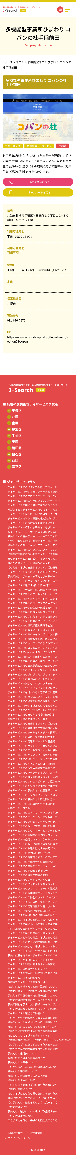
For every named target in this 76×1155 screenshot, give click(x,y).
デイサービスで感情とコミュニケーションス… (34, 839)
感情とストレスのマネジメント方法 (28, 719)
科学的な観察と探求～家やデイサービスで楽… (34, 540)
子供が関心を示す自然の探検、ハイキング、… (34, 1004)
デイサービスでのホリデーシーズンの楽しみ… (34, 817)
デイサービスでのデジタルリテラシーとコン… (34, 795)
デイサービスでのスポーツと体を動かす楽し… (34, 737)
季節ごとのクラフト (19, 808)
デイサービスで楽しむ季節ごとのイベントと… (34, 933)
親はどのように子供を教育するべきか (29, 1035)
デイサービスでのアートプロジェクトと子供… (34, 750)
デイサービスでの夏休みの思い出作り (29, 853)
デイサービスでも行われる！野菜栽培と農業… (34, 692)
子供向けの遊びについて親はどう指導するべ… (34, 1111)
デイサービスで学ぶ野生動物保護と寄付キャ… (34, 607)
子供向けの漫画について (21, 1080)
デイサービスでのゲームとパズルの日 (29, 879)
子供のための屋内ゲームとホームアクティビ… (34, 536)
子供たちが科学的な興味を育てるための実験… (34, 1017)
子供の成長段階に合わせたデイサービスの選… (34, 554)
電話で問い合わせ (39, 182)
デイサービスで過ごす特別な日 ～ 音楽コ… (32, 585)
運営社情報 (36, 1132)
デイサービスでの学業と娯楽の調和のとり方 (33, 701)
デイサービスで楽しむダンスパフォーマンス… (34, 549)
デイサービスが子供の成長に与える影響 (30, 960)
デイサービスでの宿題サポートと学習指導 (31, 741)
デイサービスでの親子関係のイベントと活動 (33, 777)
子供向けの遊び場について (23, 1071)
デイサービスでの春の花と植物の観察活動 (31, 714)
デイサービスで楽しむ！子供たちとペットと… (34, 946)
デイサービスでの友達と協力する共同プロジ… (34, 848)
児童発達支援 (12, 146)
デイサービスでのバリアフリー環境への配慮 (33, 754)
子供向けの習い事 (18, 1107)
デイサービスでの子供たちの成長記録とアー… (34, 790)
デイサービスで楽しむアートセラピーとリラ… (34, 594)
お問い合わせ (15, 1132)
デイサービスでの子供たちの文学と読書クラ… (34, 616)
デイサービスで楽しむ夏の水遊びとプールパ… (34, 661)
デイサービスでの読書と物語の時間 (28, 875)
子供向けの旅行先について (23, 1053)
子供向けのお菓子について (23, 1062)
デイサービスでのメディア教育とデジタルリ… (34, 487)
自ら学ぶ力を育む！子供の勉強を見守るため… (34, 1120)
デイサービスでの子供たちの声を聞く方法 (31, 799)
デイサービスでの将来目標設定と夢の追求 (31, 768)
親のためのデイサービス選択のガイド (29, 563)
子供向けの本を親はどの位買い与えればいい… (34, 1084)
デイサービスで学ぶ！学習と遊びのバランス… (34, 505)
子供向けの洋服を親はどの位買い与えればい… (34, 1009)
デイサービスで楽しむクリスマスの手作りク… (34, 603)
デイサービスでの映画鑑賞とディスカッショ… (34, 893)
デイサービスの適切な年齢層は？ (26, 1013)
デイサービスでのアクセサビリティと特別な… (34, 781)
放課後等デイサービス (39, 146)
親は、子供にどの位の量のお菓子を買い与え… (34, 1093)
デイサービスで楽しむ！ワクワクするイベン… (34, 683)
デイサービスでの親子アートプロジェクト (31, 630)
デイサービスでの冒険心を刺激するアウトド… (34, 523)
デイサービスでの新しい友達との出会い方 (31, 826)
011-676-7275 (16, 320)
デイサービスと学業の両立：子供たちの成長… (34, 937)
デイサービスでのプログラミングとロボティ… (34, 674)
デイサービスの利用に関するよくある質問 (31, 964)
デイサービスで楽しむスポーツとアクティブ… (34, 902)
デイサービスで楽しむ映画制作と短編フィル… (34, 656)
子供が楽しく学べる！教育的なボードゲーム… (34, 576)
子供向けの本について (20, 1089)
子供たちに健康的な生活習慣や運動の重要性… (34, 1031)
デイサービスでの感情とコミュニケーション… (34, 866)
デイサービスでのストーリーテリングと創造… (34, 812)
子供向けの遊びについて (21, 1116)
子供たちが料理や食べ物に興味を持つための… (34, 995)
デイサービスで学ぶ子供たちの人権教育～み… (34, 705)
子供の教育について (19, 1040)
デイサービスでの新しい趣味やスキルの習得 (33, 844)
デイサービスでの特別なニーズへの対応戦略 (32, 759)
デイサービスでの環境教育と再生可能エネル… (34, 639)
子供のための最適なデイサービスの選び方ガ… (34, 928)
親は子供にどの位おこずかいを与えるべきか (33, 1044)
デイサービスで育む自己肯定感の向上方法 (31, 910)
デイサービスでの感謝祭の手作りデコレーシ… (34, 835)
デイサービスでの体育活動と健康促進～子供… (34, 942)
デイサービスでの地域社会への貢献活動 (30, 861)
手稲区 (62, 146)
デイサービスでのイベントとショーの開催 (31, 763)
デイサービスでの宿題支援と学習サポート (31, 906)
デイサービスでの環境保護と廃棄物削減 (30, 625)
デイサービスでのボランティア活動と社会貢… (34, 746)
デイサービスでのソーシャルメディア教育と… (34, 732)
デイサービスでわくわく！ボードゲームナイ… (34, 598)
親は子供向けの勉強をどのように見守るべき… (34, 1102)
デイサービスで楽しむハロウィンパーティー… (34, 500)
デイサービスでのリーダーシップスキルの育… (34, 772)
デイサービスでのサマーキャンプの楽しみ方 (33, 581)
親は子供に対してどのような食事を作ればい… (34, 1026)
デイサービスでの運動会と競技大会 (28, 870)
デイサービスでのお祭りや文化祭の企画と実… (34, 786)
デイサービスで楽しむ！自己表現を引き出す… (34, 514)
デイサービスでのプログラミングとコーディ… (34, 496)
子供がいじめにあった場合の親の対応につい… (34, 1067)
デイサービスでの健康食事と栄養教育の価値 (33, 728)
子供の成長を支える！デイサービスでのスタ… (34, 955)
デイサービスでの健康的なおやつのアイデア (32, 857)
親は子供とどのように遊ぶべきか (26, 1058)
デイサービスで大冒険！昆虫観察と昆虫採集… (34, 589)
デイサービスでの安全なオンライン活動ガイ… (34, 723)
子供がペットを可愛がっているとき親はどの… (34, 1022)
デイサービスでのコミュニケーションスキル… (34, 647)
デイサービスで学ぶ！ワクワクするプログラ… (34, 688)
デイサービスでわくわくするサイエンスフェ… (34, 652)
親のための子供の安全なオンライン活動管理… (34, 567)
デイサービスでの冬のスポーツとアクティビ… (34, 830)
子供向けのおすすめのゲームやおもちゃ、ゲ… (34, 1000)
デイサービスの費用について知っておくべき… (34, 973)
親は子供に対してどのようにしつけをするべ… (34, 1098)
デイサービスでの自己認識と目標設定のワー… (34, 665)
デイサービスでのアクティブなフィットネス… (34, 670)
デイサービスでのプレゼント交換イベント (31, 884)
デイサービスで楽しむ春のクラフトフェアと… (34, 621)
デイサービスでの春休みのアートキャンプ (31, 679)
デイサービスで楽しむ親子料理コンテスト (31, 612)
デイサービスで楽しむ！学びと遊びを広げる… (34, 951)
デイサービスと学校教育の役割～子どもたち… (34, 915)
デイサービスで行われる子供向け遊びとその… (34, 527)
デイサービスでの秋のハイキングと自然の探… (34, 634)
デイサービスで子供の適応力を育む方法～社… (34, 919)
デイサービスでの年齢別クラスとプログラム (33, 897)
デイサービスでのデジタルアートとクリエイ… (34, 710)
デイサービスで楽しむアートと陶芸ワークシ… (34, 572)
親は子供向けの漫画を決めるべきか (28, 1075)
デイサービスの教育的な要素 (24, 977)
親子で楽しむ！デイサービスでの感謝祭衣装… (34, 532)
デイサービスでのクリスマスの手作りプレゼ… (34, 643)
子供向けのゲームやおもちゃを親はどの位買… (34, 991)
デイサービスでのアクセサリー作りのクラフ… (34, 821)
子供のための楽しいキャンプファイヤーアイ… (34, 545)
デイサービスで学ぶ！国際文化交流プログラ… (34, 518)
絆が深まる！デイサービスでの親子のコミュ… (34, 509)
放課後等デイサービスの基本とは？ (28, 982)
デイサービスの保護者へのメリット (28, 968)
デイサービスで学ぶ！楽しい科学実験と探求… (34, 491)
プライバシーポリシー (20, 1138)
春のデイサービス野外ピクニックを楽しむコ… (34, 558)
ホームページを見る (39, 192)
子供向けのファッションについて (52, 1040)
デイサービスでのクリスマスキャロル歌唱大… (34, 888)
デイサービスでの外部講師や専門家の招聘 (31, 803)
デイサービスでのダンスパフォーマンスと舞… (34, 696)
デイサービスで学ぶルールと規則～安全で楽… (34, 924)
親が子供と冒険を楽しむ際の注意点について (33, 986)
